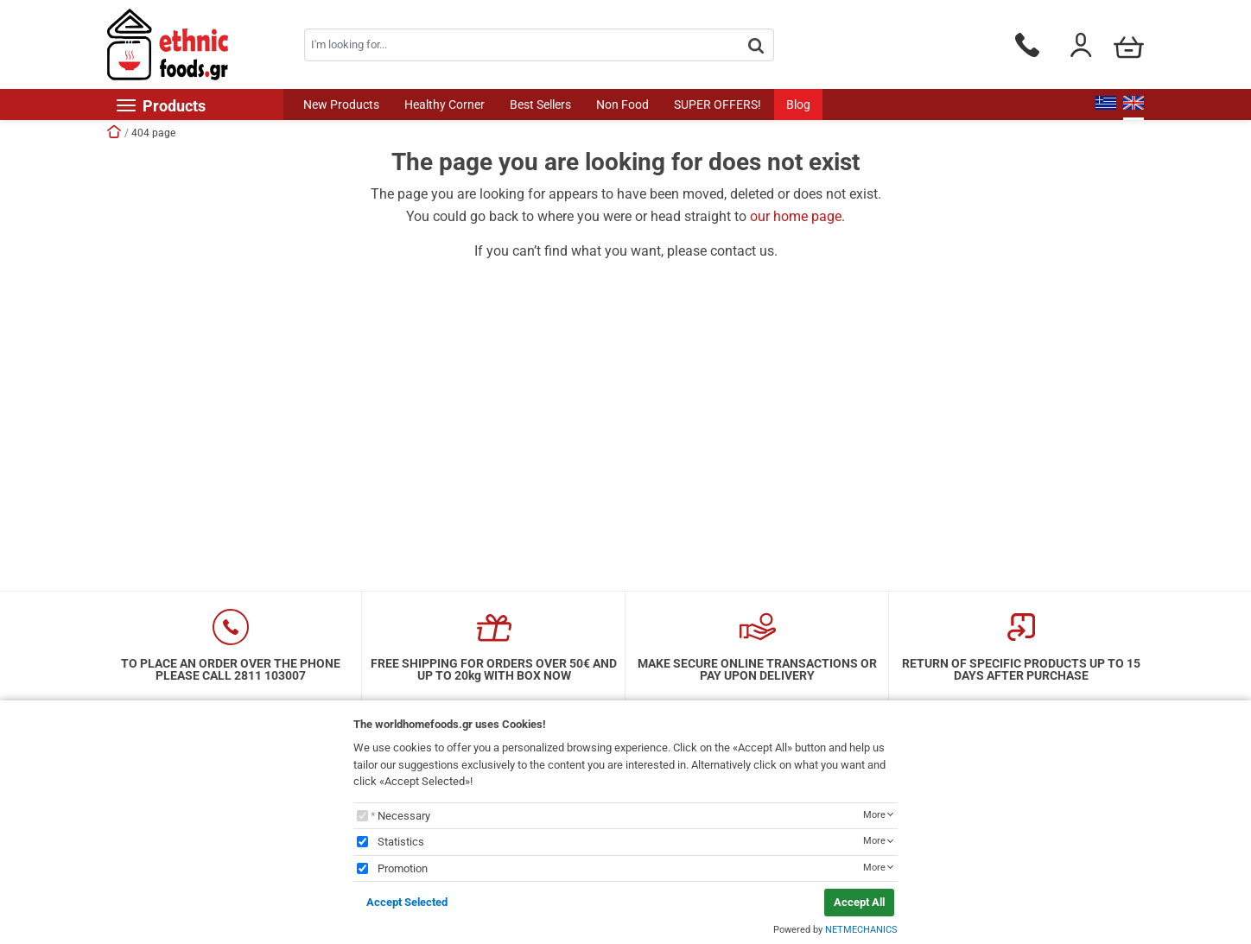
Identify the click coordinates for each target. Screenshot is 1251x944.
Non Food (622, 104)
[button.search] (756, 46)
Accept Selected (407, 902)
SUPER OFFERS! (717, 104)
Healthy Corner (444, 104)
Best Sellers (540, 104)
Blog (798, 104)
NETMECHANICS (861, 929)
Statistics (401, 841)
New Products (341, 104)
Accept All (859, 902)
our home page (795, 216)
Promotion (403, 868)
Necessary (404, 815)
